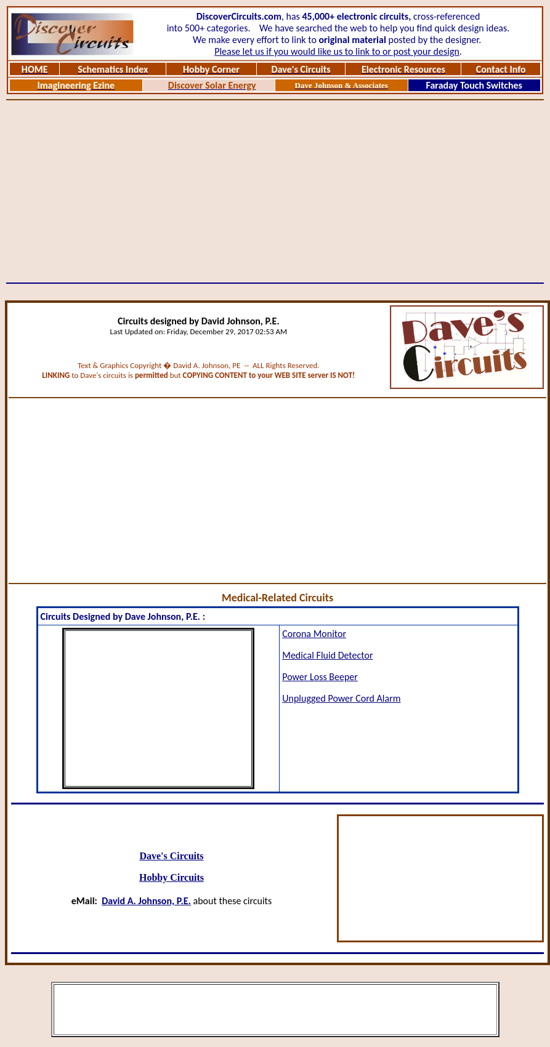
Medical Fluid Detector (327, 655)
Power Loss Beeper (320, 677)
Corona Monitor (314, 634)
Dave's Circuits (171, 856)
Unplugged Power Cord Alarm (341, 698)
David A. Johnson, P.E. (146, 901)
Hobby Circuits (171, 877)
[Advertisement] (275, 191)
